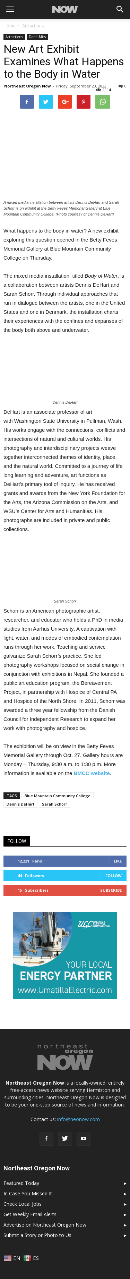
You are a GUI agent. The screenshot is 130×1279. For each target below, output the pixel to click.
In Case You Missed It (27, 1193)
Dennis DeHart (20, 804)
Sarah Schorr (54, 804)
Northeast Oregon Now (27, 86)
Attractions (14, 36)
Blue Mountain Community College (57, 795)
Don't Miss (37, 36)
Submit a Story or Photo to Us (37, 1235)
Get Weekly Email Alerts (30, 1214)
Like (118, 861)
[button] (120, 9)
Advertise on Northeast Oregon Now (44, 1224)
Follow (113, 875)
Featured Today (21, 1183)
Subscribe (111, 890)
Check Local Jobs (22, 1204)
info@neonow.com (78, 1119)
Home (9, 26)
